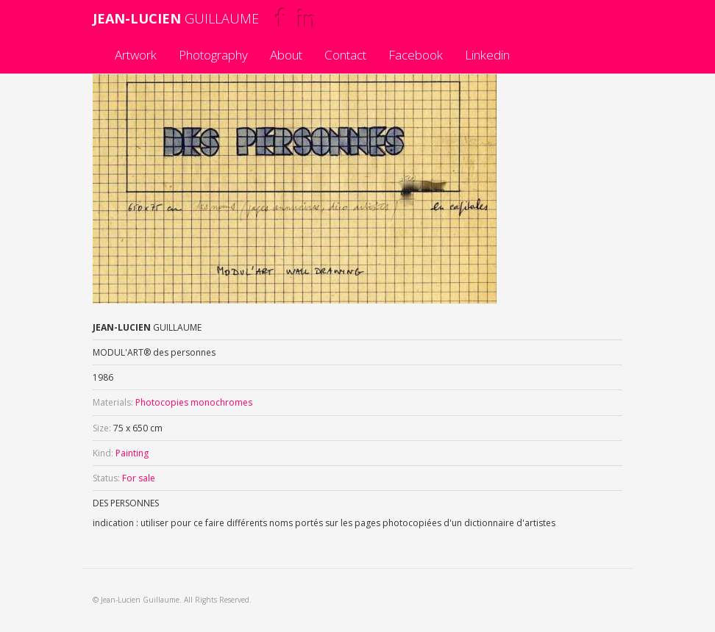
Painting (132, 453)
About (286, 54)
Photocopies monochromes (193, 402)
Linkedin (487, 54)
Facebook (415, 54)
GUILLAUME (176, 18)
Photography (213, 54)
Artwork (136, 54)
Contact (345, 54)
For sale (138, 478)
